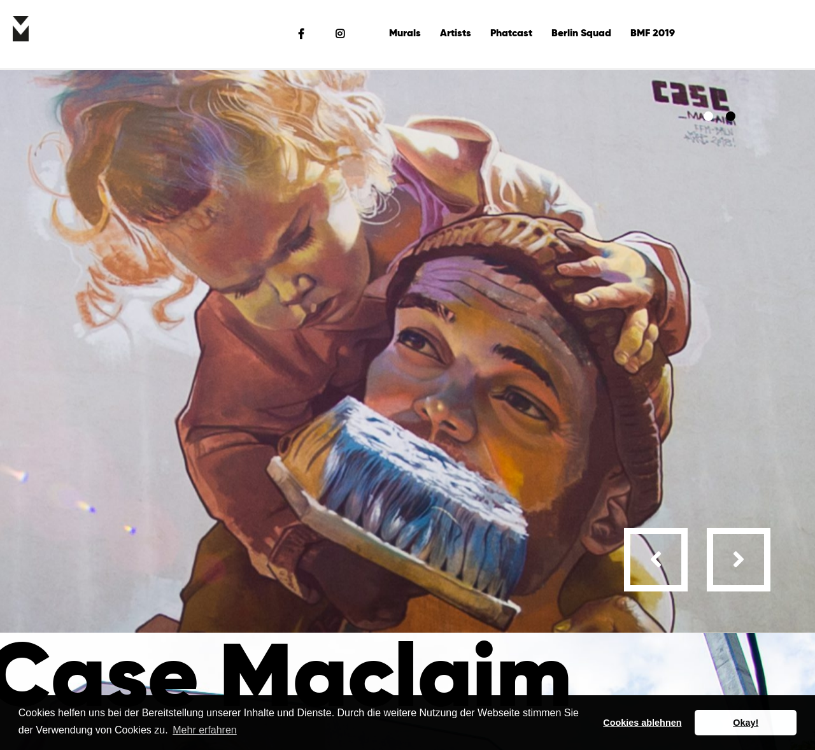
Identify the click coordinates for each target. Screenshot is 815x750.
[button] (708, 116)
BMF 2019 (652, 34)
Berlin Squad (581, 34)
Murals (405, 34)
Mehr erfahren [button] (205, 730)
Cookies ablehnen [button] (642, 723)
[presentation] (656, 559)
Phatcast (511, 34)
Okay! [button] (745, 723)
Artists (455, 34)
